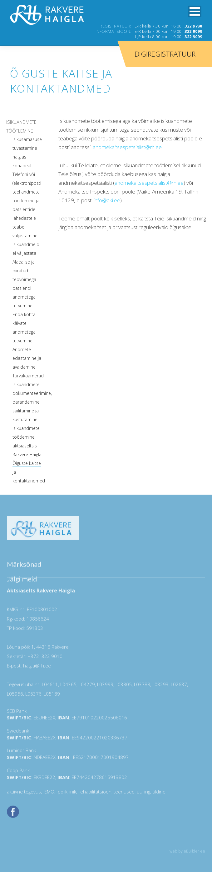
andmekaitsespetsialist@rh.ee (127, 147)
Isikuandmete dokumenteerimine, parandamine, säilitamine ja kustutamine (32, 401)
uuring (143, 793)
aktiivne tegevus (24, 793)
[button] (194, 11)
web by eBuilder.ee (187, 852)
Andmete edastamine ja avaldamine (26, 358)
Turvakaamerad (28, 376)
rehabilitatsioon (94, 793)
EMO (48, 793)
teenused (123, 793)
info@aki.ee (107, 200)
